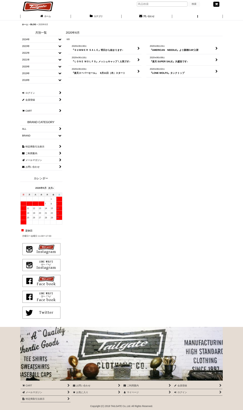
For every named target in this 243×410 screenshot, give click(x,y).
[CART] (216, 4)
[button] (197, 16)
